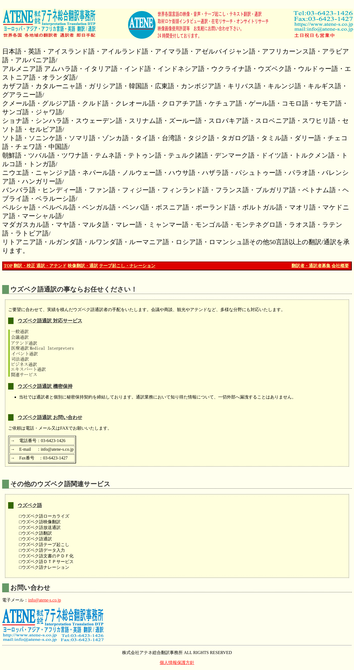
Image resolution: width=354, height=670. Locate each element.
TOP (8, 265)
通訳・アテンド (51, 265)
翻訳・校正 (24, 265)
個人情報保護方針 (177, 662)
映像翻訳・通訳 (83, 265)
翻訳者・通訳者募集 (310, 265)
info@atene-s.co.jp (44, 600)
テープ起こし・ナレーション (127, 265)
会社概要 (340, 265)
